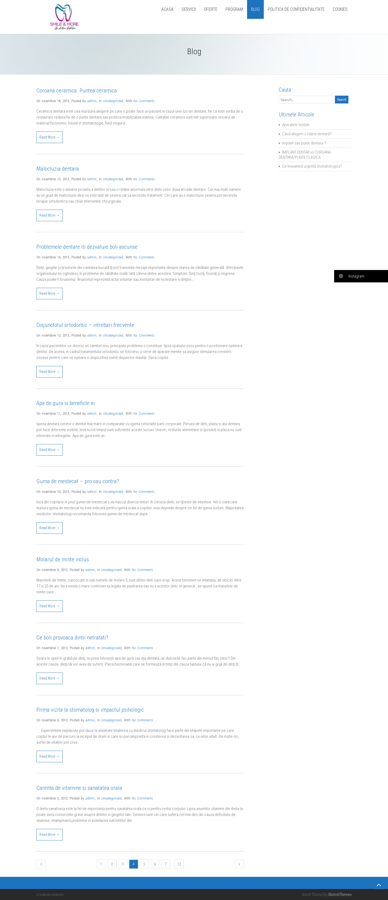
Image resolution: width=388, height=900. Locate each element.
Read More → (49, 137)
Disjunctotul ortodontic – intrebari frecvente (85, 325)
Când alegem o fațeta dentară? (307, 133)
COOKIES (340, 9)
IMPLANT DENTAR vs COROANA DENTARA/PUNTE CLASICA (305, 155)
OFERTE (210, 9)
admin (91, 101)
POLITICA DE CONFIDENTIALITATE (296, 9)
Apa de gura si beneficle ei (65, 403)
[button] (361, 276)
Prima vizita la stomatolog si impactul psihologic (90, 710)
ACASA (167, 9)
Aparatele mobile (296, 124)
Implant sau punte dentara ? (304, 143)
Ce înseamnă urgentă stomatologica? (312, 166)
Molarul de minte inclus (62, 559)
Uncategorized (113, 101)
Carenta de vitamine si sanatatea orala (79, 788)
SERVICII (189, 9)
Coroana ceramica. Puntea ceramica (76, 90)
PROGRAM (234, 9)
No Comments (144, 101)
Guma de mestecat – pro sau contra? (77, 481)
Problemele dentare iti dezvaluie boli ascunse (86, 247)
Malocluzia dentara (57, 168)
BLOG (255, 9)
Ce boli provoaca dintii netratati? (72, 637)
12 (179, 864)
